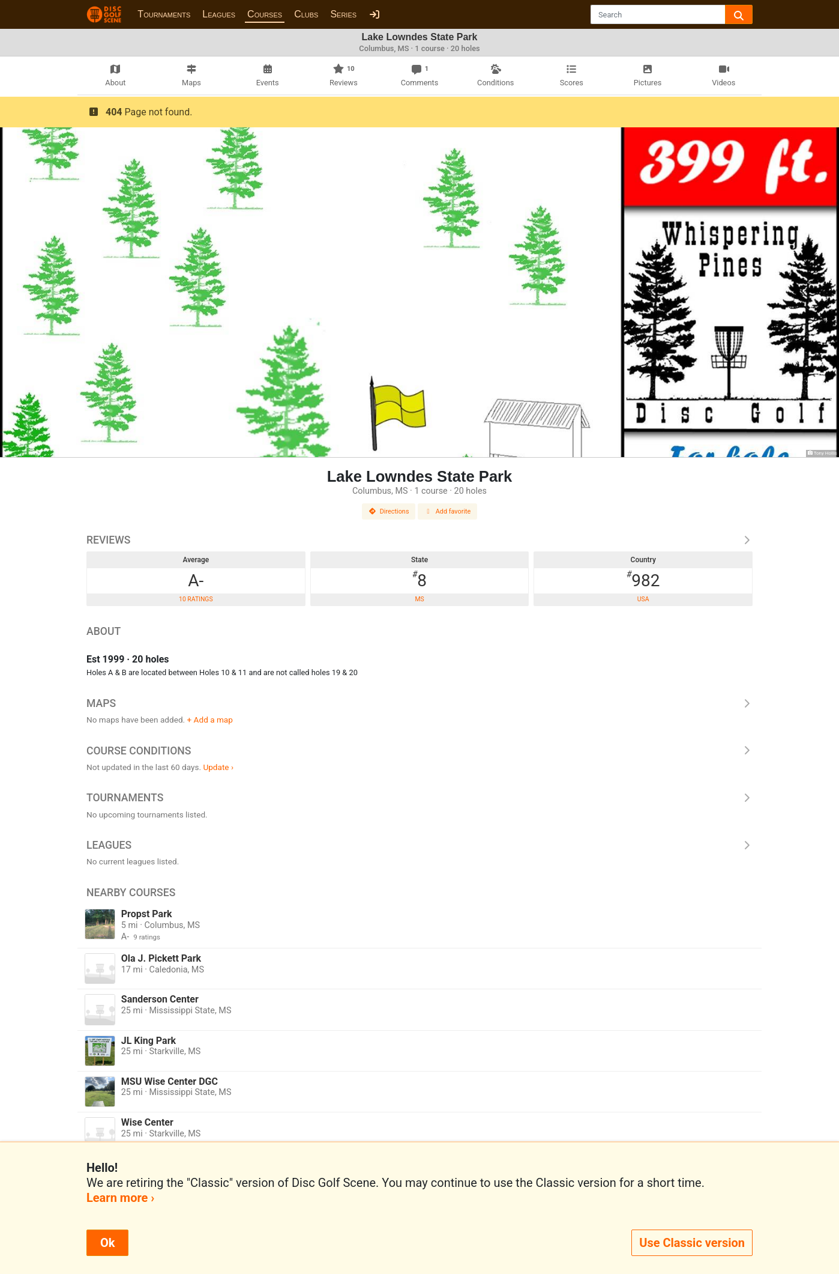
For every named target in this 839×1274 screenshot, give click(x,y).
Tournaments (163, 14)
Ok (107, 1243)
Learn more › (120, 1198)
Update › (218, 767)
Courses (264, 14)
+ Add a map (210, 719)
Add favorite (447, 511)
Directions (388, 511)
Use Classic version (692, 1243)
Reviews (419, 540)
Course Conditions (419, 751)
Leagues (218, 14)
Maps (419, 703)
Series (343, 14)
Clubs (306, 14)
